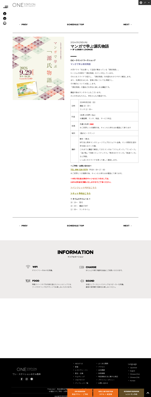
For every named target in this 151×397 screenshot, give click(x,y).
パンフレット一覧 (81, 383)
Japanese (133, 367)
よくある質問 (103, 363)
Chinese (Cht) (134, 377)
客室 (76, 367)
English (132, 371)
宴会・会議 (79, 373)
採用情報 (101, 373)
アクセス (101, 367)
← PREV (23, 24)
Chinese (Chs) (135, 374)
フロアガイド (80, 380)
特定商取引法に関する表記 (108, 376)
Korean (132, 380)
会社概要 (101, 370)
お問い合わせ (103, 383)
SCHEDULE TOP (75, 24)
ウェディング (80, 376)
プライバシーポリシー (106, 380)
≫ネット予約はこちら (80, 193)
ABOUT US (79, 363)
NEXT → (127, 24)
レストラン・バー (81, 370)
